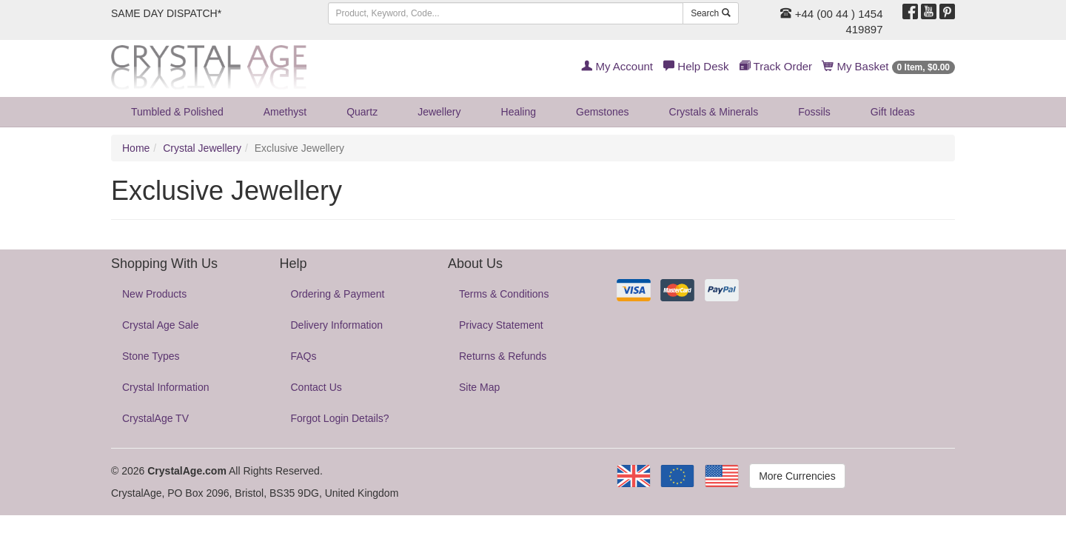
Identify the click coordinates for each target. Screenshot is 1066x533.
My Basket (888, 66)
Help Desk (695, 66)
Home (136, 148)
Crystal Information (165, 387)
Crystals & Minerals (714, 112)
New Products (154, 294)
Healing (518, 112)
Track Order (776, 66)
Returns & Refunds (502, 356)
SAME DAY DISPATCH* (166, 13)
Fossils (814, 112)
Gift (893, 112)
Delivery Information (337, 325)
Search (710, 13)
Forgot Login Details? (340, 418)
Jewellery (439, 112)
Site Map (479, 387)
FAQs (304, 356)
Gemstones (602, 112)
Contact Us (316, 387)
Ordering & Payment (338, 294)
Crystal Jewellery (202, 148)
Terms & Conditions (504, 294)
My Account (617, 66)
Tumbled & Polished (177, 112)
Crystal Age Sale (160, 325)
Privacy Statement (501, 325)
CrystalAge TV (155, 418)
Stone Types (151, 356)
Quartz (362, 112)
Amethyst (285, 112)
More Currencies (797, 476)
